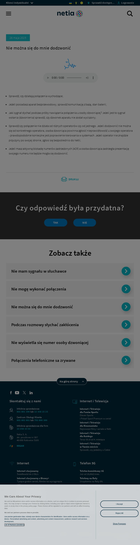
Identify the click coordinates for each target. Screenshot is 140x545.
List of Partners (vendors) (14, 525)
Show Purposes (119, 524)
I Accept (119, 504)
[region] (70, 515)
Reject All (119, 513)
